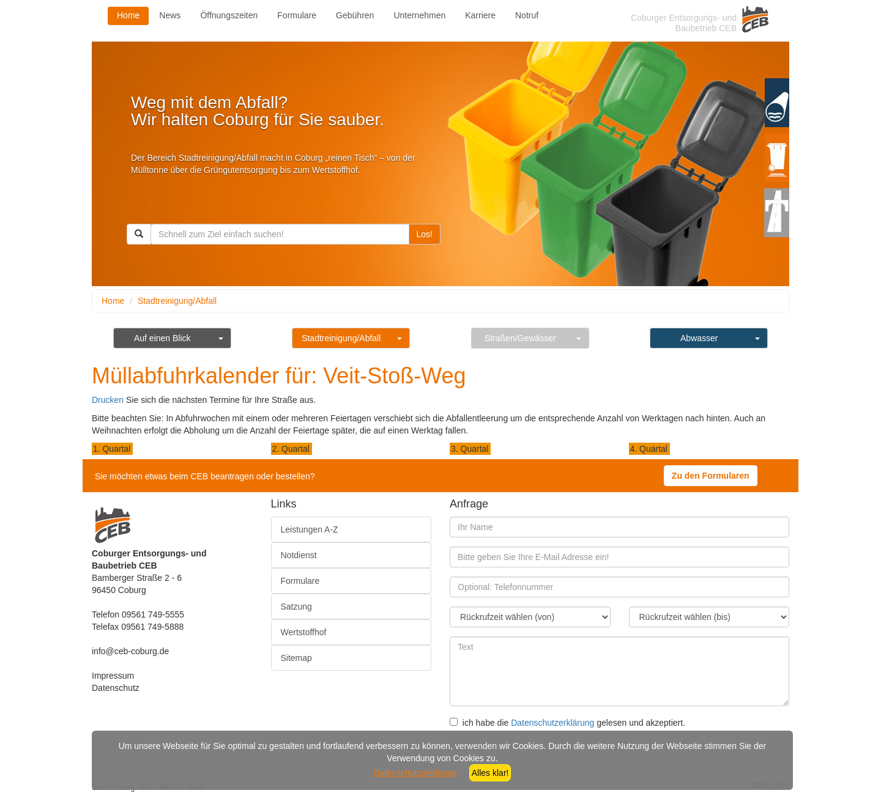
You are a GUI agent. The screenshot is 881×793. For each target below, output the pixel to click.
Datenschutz (115, 688)
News (169, 15)
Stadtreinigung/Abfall (177, 301)
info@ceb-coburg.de (130, 651)
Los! (425, 234)
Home (128, 15)
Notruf (526, 15)
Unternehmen (419, 15)
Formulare (296, 15)
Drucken (108, 400)
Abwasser (699, 338)
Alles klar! (490, 773)
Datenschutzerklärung (552, 723)
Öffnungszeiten (229, 15)
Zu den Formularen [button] (710, 476)
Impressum (113, 676)
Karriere (480, 15)
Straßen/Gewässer (520, 338)
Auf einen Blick (162, 338)
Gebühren (355, 15)
